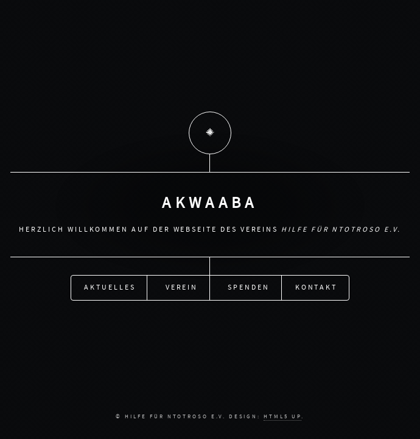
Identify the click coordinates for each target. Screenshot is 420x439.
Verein (182, 286)
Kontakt (316, 286)
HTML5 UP (282, 416)
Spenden (249, 286)
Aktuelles (109, 286)
